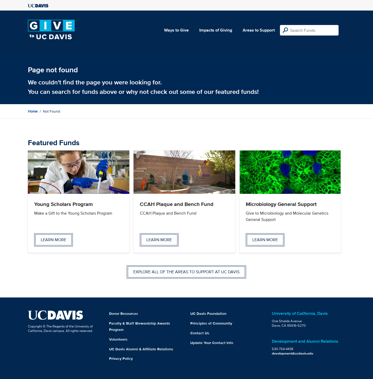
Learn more (53, 240)
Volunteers (118, 339)
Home (33, 111)
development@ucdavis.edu (292, 353)
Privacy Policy (121, 358)
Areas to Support (259, 30)
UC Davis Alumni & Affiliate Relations (141, 349)
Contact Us (199, 333)
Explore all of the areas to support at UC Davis (186, 272)
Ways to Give (176, 30)
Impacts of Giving (215, 30)
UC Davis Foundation (208, 313)
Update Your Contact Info (211, 342)
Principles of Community (211, 323)
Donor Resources (123, 313)
